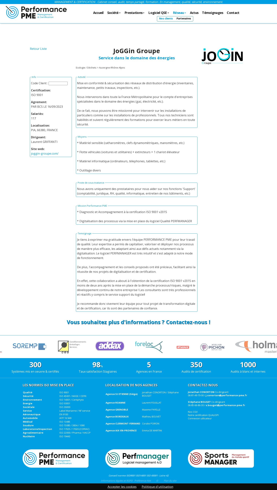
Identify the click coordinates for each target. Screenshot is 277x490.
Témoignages (212, 13)
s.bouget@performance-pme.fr (225, 405)
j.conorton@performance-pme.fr (226, 395)
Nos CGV (193, 411)
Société (114, 13)
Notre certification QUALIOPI (203, 415)
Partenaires (184, 18)
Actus (194, 13)
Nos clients (166, 18)
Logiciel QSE (158, 13)
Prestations (134, 13)
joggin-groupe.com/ (44, 153)
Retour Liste (38, 49)
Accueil (98, 13)
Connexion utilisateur (200, 418)
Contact (233, 13)
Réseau (179, 13)
